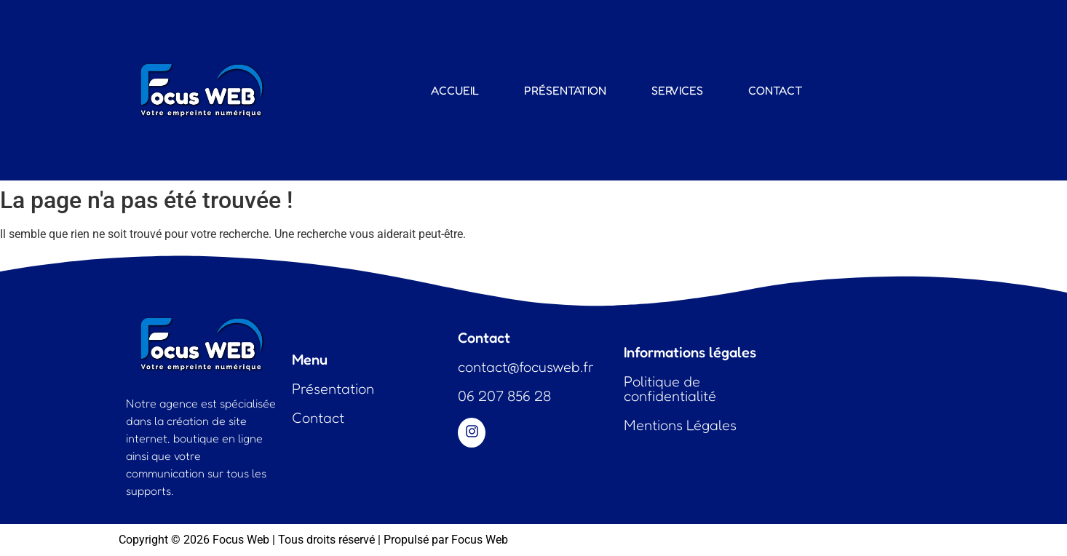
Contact (775, 90)
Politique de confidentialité (670, 389)
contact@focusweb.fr (526, 367)
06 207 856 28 (504, 396)
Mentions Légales (680, 425)
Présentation (565, 90)
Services (677, 90)
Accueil (455, 90)
